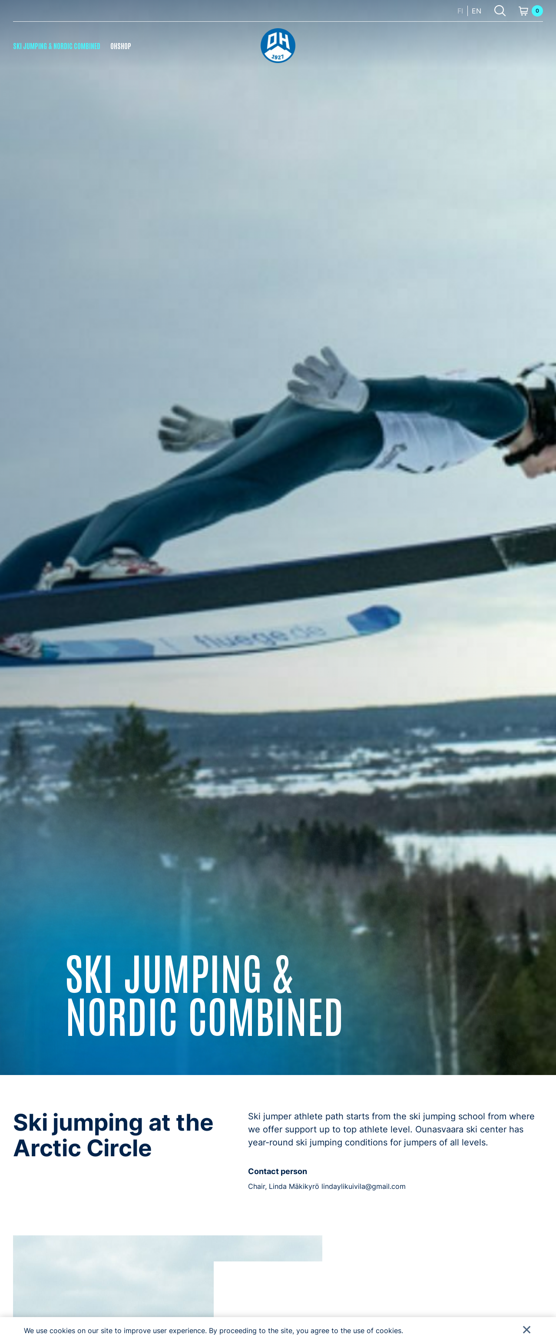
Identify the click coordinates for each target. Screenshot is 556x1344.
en (476, 11)
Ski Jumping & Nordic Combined (56, 45)
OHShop (120, 45)
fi (460, 11)
